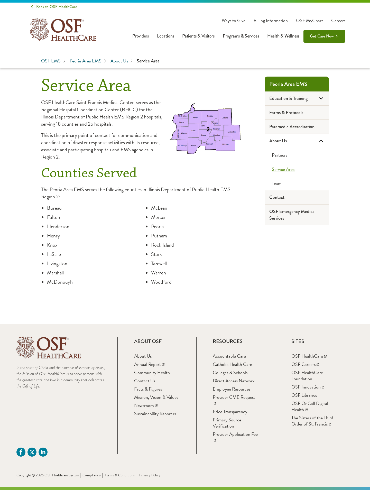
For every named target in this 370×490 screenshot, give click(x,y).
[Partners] (297, 155)
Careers (338, 20)
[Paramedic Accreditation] (297, 127)
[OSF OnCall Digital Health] (309, 406)
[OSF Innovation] (307, 386)
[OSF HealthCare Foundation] (307, 375)
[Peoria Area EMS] (297, 84)
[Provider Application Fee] (235, 437)
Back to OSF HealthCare (56, 7)
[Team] (297, 183)
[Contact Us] (144, 380)
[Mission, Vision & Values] (156, 397)
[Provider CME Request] (234, 400)
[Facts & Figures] (148, 388)
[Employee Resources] (231, 388)
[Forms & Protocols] (297, 113)
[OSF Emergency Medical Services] (297, 215)
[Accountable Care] (229, 356)
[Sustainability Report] (155, 413)
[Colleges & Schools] (230, 372)
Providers (140, 36)
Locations (165, 36)
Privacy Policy (150, 475)
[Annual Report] (149, 364)
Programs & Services (241, 36)
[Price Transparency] (230, 411)
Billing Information (271, 20)
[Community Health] (152, 372)
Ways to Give (233, 20)
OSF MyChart (309, 20)
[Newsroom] (146, 405)
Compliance (91, 475)
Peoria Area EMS (88, 61)
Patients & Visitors (198, 36)
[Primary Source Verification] (227, 422)
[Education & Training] (297, 98)
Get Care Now (322, 36)
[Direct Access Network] (234, 380)
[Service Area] (297, 169)
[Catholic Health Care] (232, 364)
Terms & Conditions (120, 475)
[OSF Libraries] (304, 395)
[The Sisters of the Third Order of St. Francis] (312, 420)
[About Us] (297, 141)
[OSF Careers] (305, 364)
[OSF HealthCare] (309, 356)
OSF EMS (53, 61)
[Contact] (297, 197)
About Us (121, 61)
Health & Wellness (283, 36)
